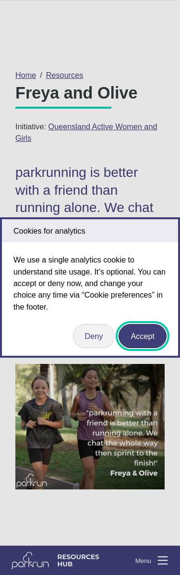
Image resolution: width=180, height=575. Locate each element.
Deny (94, 336)
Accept (143, 336)
